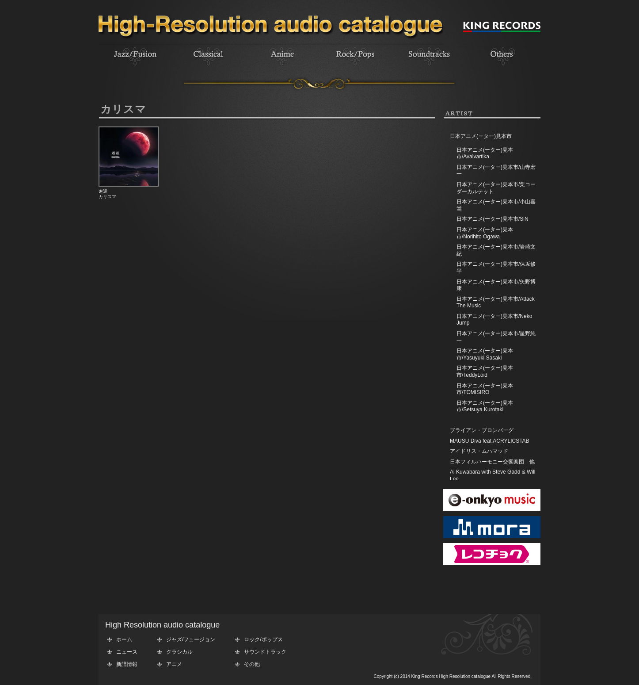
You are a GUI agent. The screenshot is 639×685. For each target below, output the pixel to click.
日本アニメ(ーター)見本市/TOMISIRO (484, 389)
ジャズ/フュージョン (190, 639)
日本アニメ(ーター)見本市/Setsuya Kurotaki (484, 406)
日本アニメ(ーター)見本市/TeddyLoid (484, 371)
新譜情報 (126, 664)
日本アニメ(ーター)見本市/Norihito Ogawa (484, 233)
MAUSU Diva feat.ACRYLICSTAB (489, 441)
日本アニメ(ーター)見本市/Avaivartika (484, 153)
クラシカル (179, 652)
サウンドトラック (265, 652)
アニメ (174, 664)
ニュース (126, 652)
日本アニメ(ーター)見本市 (481, 136)
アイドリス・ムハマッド (479, 451)
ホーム (124, 639)
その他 (252, 664)
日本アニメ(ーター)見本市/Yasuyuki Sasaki (484, 354)
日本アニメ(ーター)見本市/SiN (492, 219)
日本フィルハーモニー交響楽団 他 (492, 462)
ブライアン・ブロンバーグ (481, 430)
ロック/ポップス (263, 639)
